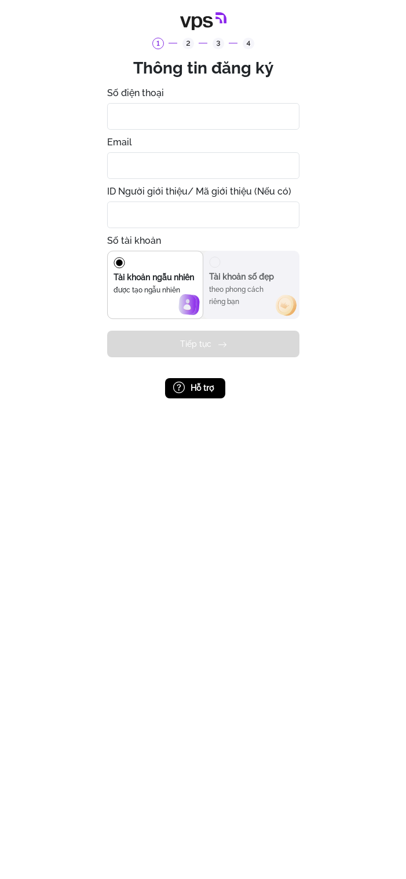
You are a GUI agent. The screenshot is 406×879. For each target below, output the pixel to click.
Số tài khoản (134, 240)
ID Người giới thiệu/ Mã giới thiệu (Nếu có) (199, 191)
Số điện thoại (135, 92)
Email (119, 142)
